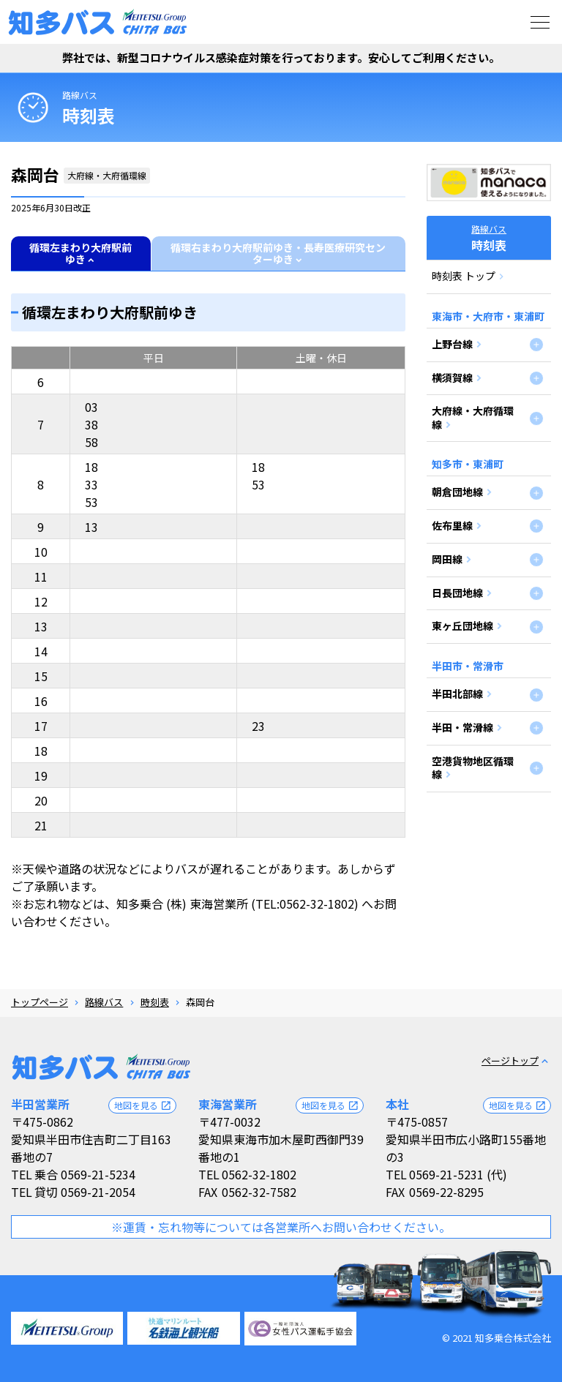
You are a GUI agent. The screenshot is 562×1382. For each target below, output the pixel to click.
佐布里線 (452, 525)
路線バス (79, 95)
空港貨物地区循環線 (473, 767)
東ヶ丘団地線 (462, 625)
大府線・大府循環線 (473, 417)
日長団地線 (457, 592)
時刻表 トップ (463, 275)
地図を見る (143, 1105)
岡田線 (447, 559)
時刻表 (154, 1002)
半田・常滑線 (462, 727)
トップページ (39, 1002)
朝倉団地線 (457, 491)
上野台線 (452, 344)
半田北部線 (457, 693)
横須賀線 (452, 377)
